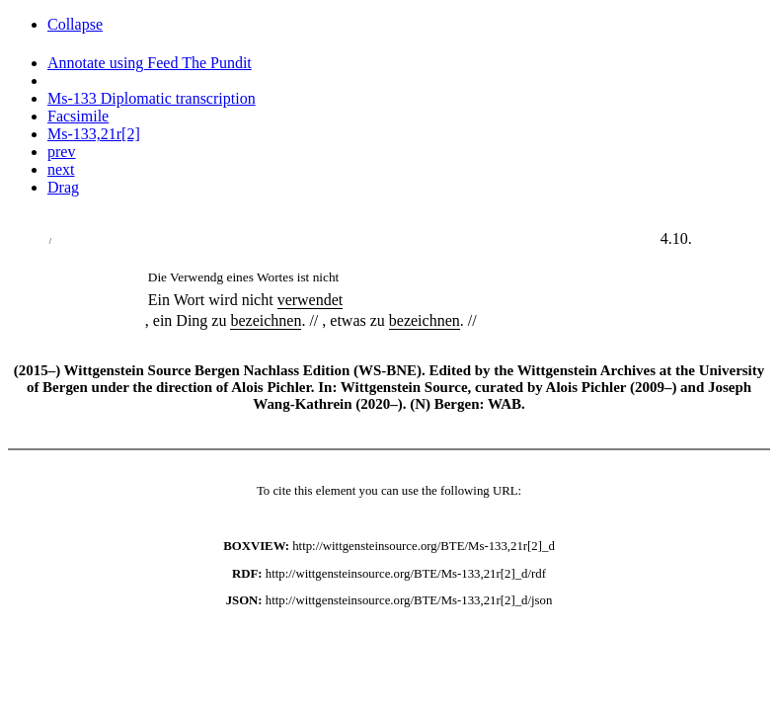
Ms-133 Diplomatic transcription (151, 98)
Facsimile (78, 116)
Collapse (75, 24)
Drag (63, 187)
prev (61, 151)
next (61, 169)
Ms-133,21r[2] (93, 133)
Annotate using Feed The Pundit (149, 62)
